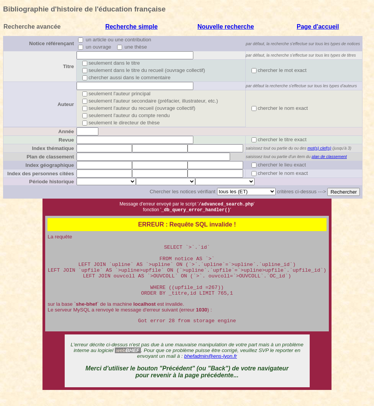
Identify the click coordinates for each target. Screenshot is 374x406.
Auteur (65, 104)
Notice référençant (51, 43)
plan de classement (329, 156)
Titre (68, 66)
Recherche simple (131, 26)
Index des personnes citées (40, 173)
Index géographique (49, 165)
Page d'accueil (318, 26)
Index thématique (53, 148)
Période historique (51, 181)
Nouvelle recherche (226, 26)
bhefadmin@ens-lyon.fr (210, 369)
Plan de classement (50, 157)
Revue (66, 140)
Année (66, 131)
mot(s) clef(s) (319, 148)
